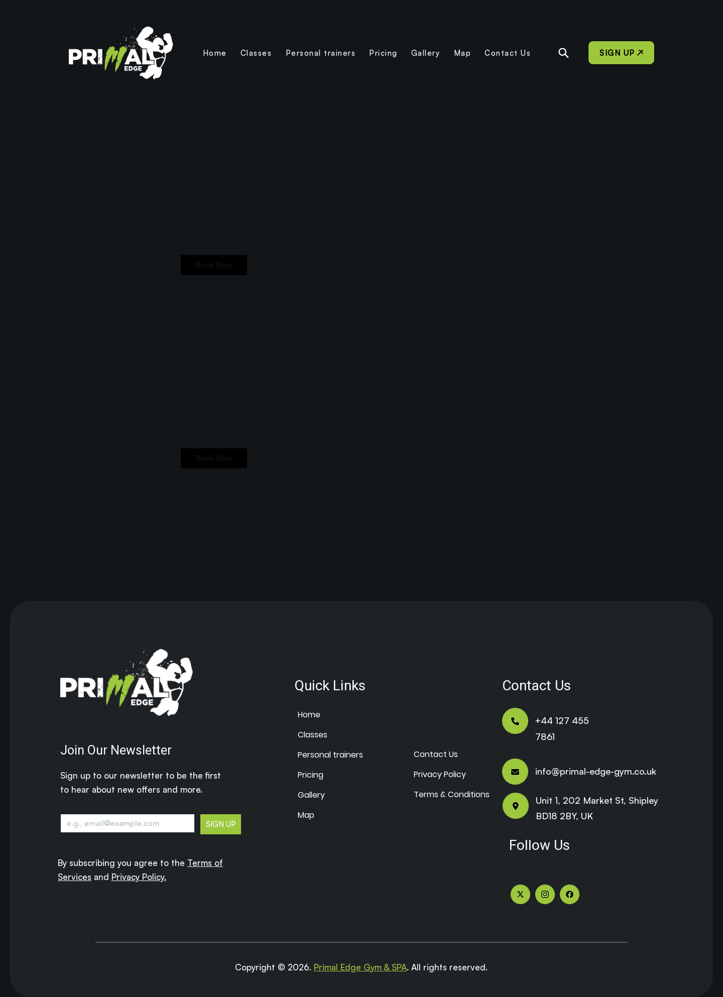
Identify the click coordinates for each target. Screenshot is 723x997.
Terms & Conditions (438, 794)
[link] (214, 265)
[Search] (563, 52)
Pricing (310, 775)
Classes (312, 734)
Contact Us (436, 754)
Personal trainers (322, 755)
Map (306, 815)
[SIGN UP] (621, 53)
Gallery (311, 795)
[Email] (124, 823)
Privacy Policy (438, 774)
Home (309, 714)
